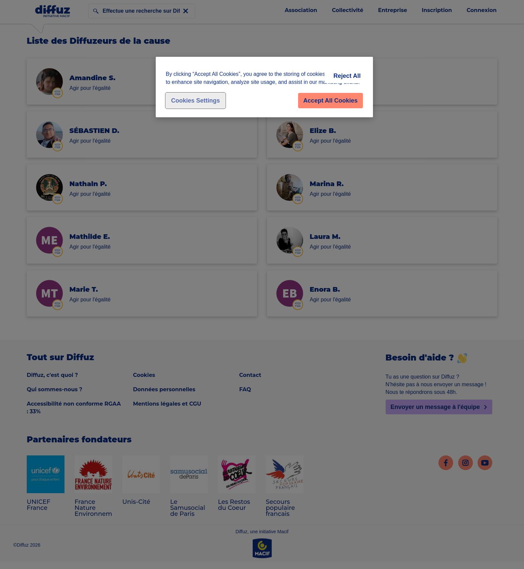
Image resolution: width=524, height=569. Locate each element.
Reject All (347, 76)
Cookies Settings (195, 100)
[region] (264, 87)
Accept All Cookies (330, 100)
